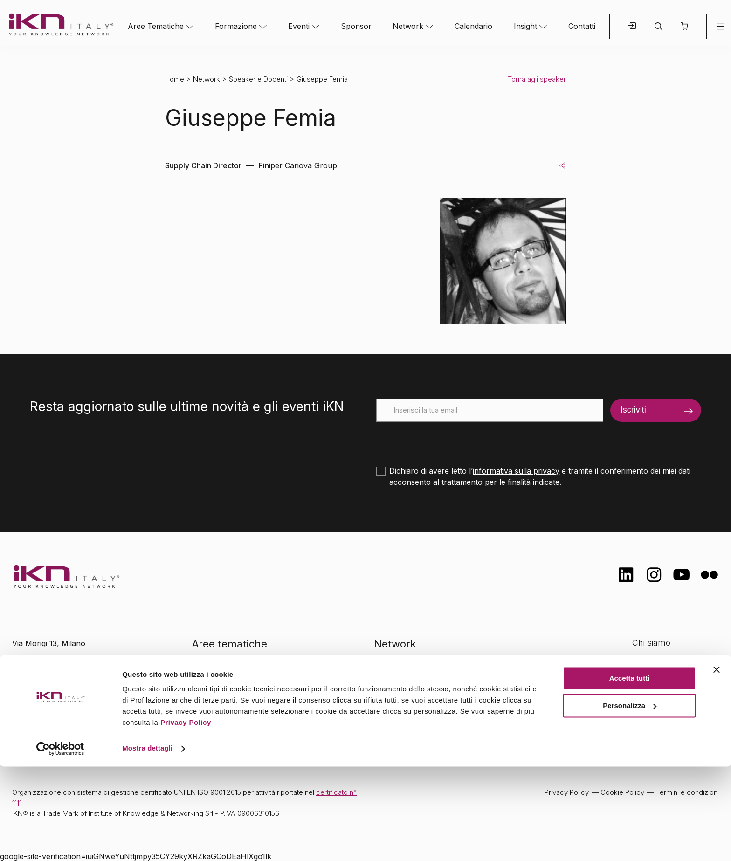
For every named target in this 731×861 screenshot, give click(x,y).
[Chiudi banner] (716, 764)
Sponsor (356, 26)
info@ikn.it (51, 673)
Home (174, 79)
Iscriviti (633, 409)
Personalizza (629, 800)
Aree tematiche (229, 644)
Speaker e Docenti (258, 79)
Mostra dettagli (147, 843)
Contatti (581, 26)
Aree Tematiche (156, 26)
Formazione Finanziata (675, 679)
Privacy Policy (185, 817)
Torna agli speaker (537, 79)
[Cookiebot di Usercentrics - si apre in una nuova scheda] (60, 843)
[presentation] (447, 440)
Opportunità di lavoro (673, 698)
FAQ (640, 716)
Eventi (299, 26)
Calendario (473, 26)
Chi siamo (651, 642)
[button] (684, 26)
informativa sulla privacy (516, 470)
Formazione (236, 26)
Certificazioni (656, 661)
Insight (525, 26)
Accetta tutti (629, 773)
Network (408, 26)
